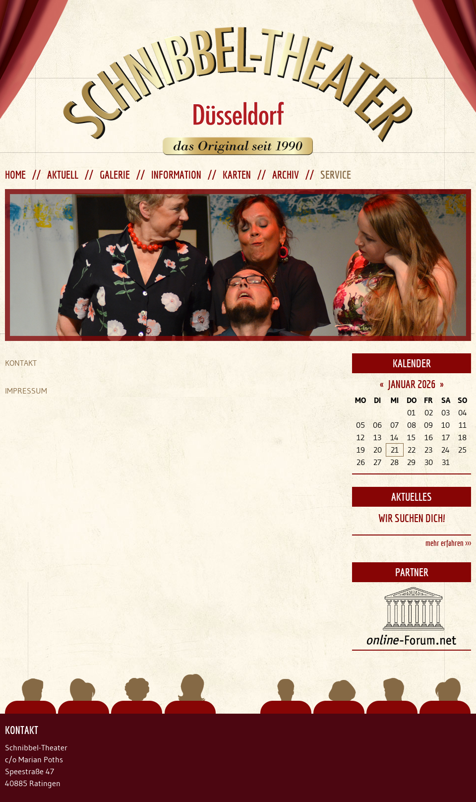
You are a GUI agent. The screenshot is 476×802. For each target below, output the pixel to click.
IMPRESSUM (26, 391)
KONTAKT (21, 363)
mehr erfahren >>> (448, 542)
